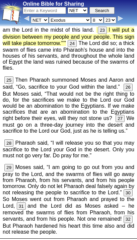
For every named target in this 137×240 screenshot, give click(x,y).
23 (102, 30)
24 (72, 43)
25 (8, 80)
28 (8, 143)
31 (21, 206)
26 (128, 87)
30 (128, 192)
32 (128, 219)
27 (120, 118)
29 (8, 167)
